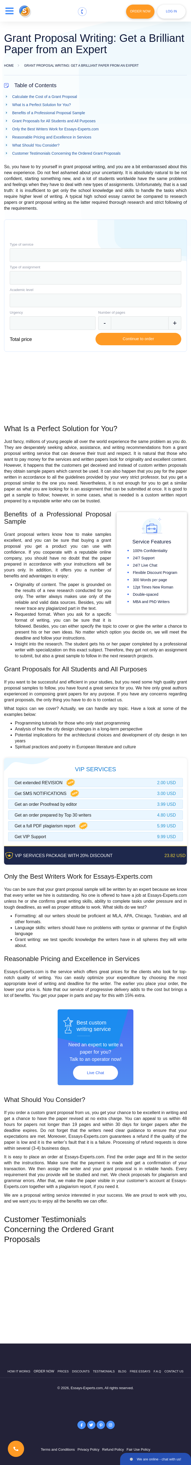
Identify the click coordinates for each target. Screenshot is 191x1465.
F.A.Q (157, 1371)
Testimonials (104, 1371)
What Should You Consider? (36, 145)
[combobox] (95, 255)
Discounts (81, 1371)
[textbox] (95, 255)
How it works (19, 1371)
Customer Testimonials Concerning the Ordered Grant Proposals (66, 153)
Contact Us (174, 1371)
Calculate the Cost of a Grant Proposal (44, 96)
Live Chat (95, 1072)
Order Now (140, 11)
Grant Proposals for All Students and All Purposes (54, 121)
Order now (44, 1371)
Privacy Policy (89, 1449)
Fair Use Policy (138, 1449)
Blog (122, 1371)
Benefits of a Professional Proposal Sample (48, 113)
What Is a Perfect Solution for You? (41, 105)
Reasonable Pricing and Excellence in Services (51, 137)
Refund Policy (113, 1449)
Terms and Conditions (58, 1449)
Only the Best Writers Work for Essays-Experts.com (55, 129)
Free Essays (140, 1371)
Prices (63, 1371)
